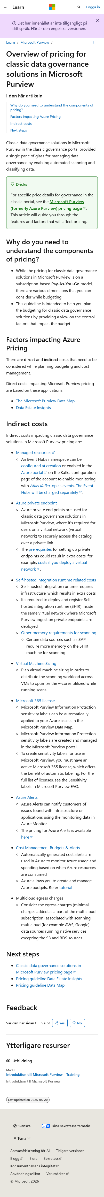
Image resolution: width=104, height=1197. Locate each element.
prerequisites (40, 549)
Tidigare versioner (70, 1150)
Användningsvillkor (25, 1173)
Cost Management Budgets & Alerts (48, 847)
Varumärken (56, 1173)
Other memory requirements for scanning (58, 632)
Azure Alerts (27, 797)
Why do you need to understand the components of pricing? (51, 107)
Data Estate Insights (33, 407)
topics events (52, 485)
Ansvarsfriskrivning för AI (30, 1150)
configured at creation (41, 465)
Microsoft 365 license (35, 700)
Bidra (33, 1158)
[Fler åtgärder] (93, 42)
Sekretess (51, 1158)
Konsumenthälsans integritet (32, 1165)
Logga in (93, 6)
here (25, 837)
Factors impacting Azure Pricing (35, 116)
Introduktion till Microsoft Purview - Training (42, 1074)
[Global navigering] (5, 7)
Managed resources (33, 452)
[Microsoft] (52, 7)
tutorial (65, 887)
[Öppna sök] (79, 7)
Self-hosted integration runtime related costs (56, 579)
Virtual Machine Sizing (36, 663)
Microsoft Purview (34, 42)
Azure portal (32, 472)
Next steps (18, 130)
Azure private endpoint (36, 502)
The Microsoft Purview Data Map (45, 400)
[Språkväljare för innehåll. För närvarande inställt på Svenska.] (22, 1126)
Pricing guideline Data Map (40, 985)
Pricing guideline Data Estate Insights (49, 978)
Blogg (14, 1158)
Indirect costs (21, 123)
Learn (10, 42)
